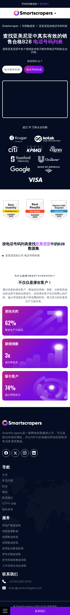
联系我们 (44, 3)
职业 (5, 486)
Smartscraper (10, 25)
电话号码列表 (34, 69)
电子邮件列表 (12, 69)
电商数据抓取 (10, 536)
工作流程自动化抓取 (14, 565)
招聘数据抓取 (10, 542)
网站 (5, 491)
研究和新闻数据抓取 (14, 559)
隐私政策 (7, 509)
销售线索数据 (10, 531)
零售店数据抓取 (11, 554)
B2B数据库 (28, 25)
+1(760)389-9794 (16, 581)
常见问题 (7, 480)
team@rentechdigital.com (22, 588)
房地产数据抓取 (11, 525)
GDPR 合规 (9, 503)
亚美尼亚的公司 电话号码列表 (22, 255)
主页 (5, 474)
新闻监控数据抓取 (13, 548)
